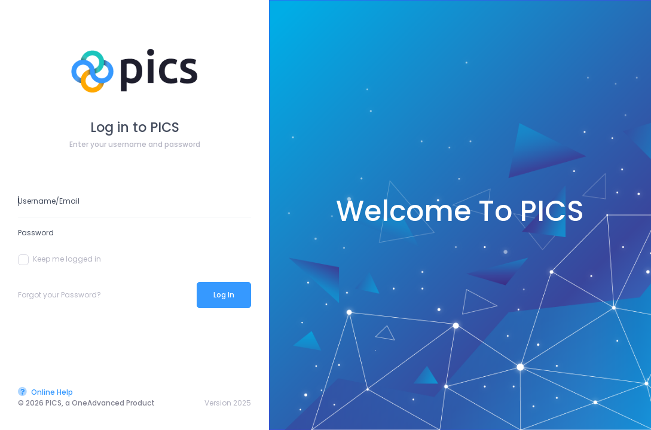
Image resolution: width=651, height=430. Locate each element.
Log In (223, 295)
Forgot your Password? (59, 295)
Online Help (45, 392)
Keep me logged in (59, 259)
